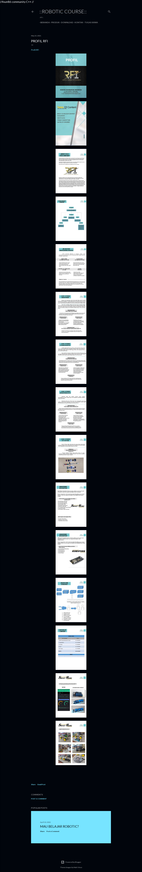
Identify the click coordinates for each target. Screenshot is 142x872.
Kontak (78, 22)
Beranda (44, 22)
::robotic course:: (63, 11)
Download (66, 22)
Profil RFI (35, 50)
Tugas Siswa (90, 22)
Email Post (41, 784)
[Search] (109, 11)
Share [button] (33, 784)
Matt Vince (78, 867)
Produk (54, 22)
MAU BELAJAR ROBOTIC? (59, 826)
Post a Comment (39, 799)
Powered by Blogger (71, 862)
